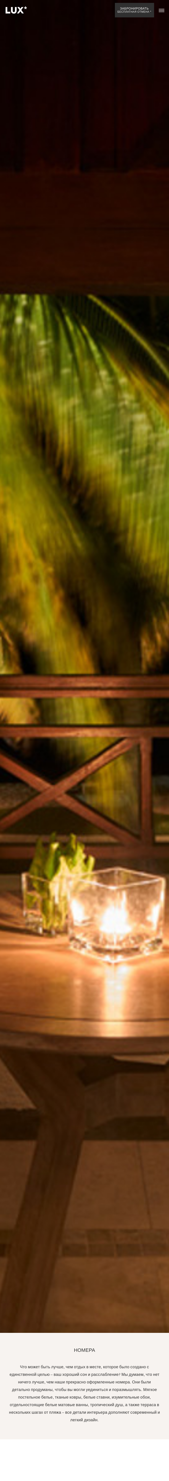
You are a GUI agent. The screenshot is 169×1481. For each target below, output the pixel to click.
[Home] (15, 10)
